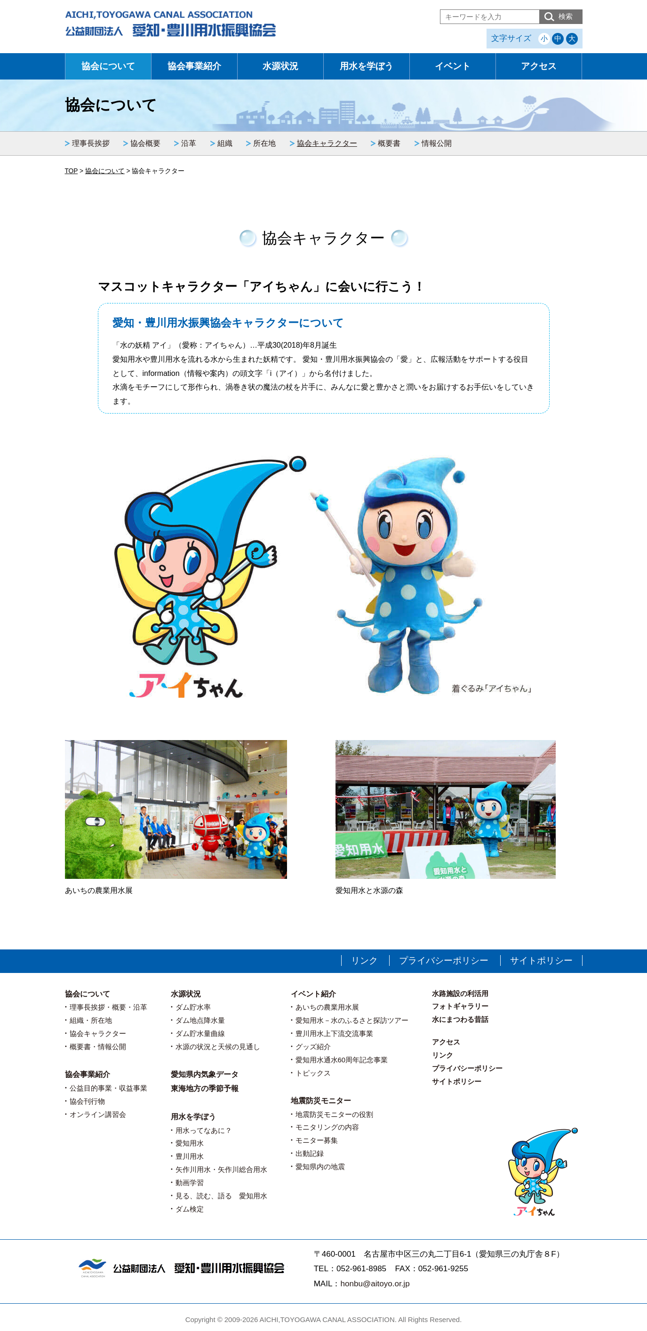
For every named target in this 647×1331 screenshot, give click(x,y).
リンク (364, 960)
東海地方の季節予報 (205, 1088)
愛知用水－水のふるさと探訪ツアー (352, 1020)
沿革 (188, 143)
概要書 (389, 143)
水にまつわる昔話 (460, 1019)
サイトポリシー (541, 960)
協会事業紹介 (194, 66)
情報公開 (437, 143)
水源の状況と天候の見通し (218, 1047)
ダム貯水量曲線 (200, 1033)
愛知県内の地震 (320, 1167)
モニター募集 (317, 1140)
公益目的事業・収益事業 (108, 1088)
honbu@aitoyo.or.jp (374, 1283)
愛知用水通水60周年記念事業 (342, 1060)
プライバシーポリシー (443, 960)
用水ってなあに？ (204, 1130)
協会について (108, 66)
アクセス (539, 66)
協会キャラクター (327, 143)
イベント (453, 66)
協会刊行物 (87, 1101)
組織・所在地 (91, 1020)
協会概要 (145, 143)
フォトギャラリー (460, 1006)
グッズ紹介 (313, 1047)
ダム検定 (190, 1209)
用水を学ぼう (366, 66)
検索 (566, 16)
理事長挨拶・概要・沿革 (108, 1007)
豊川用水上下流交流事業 (334, 1033)
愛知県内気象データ (205, 1074)
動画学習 (190, 1183)
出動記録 (310, 1153)
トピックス (313, 1073)
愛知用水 (190, 1143)
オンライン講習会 (98, 1114)
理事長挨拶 (91, 143)
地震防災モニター (321, 1101)
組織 (224, 143)
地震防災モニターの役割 (334, 1114)
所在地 (264, 143)
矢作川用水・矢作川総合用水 (221, 1169)
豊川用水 (190, 1156)
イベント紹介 (313, 994)
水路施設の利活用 (460, 993)
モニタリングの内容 (327, 1127)
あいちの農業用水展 (327, 1007)
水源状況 (280, 66)
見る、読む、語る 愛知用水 (221, 1196)
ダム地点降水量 (200, 1020)
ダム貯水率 (193, 1007)
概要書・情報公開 (98, 1047)
